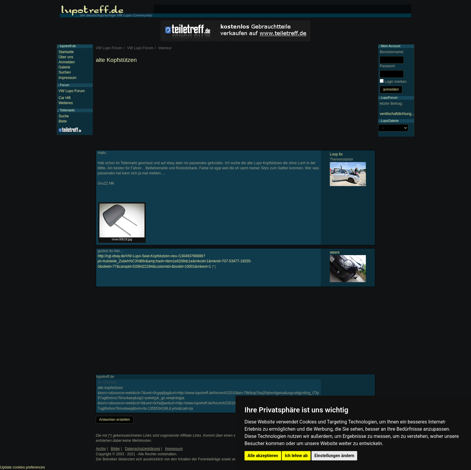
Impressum (67, 78)
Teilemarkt (67, 110)
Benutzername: (392, 52)
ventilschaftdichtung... (397, 114)
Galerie (64, 67)
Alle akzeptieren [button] (263, 455)
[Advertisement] (235, 108)
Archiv (101, 449)
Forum (64, 85)
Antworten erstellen (114, 419)
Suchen (65, 72)
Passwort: (388, 66)
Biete (63, 121)
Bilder (115, 449)
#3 (99, 382)
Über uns (66, 57)
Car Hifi (65, 98)
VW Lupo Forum (72, 91)
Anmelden (67, 62)
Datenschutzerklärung (142, 449)
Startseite (66, 52)
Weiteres (66, 103)
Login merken (395, 82)
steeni (334, 252)
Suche (64, 116)
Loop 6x (336, 154)
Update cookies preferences (22, 467)
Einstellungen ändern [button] (334, 455)
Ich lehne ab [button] (296, 455)
